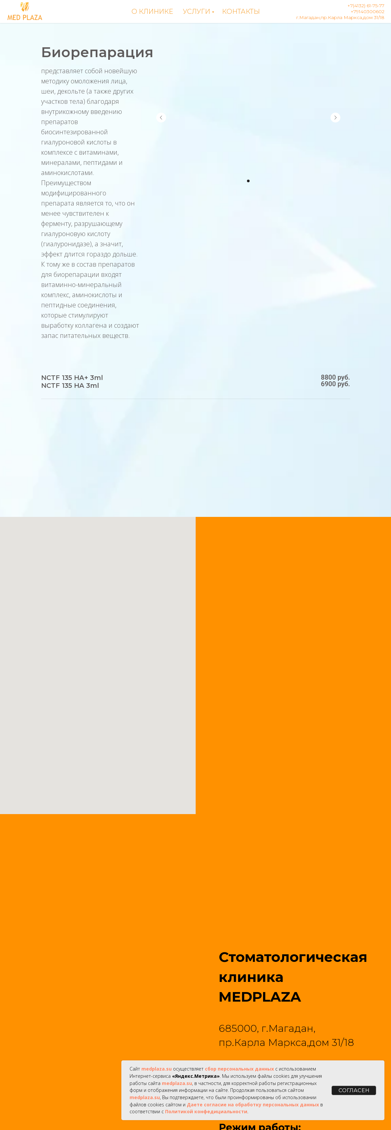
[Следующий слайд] (335, 117)
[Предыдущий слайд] (161, 117)
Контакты (241, 11)
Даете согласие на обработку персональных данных (253, 1104)
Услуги (196, 11)
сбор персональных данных (239, 1069)
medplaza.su (156, 1069)
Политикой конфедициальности (206, 1111)
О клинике (152, 11)
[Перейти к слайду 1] (248, 181)
